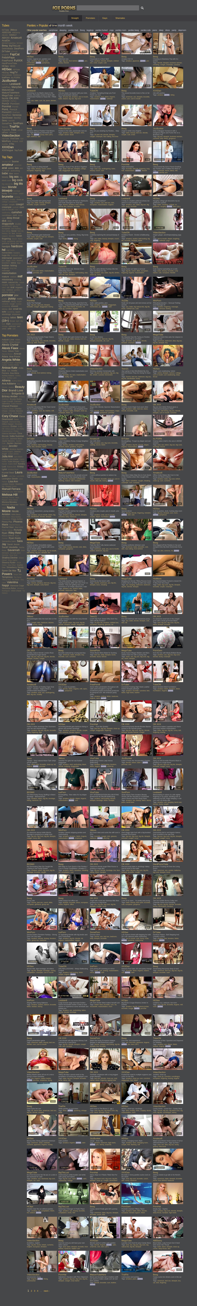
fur (72, 413)
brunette (7, 196)
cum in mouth (8, 210)
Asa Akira (14, 373)
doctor (66, 135)
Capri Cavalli (7, 401)
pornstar (7, 295)
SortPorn (18, 123)
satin (110, 307)
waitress (34, 136)
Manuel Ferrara (11, 488)
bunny (155, 906)
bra (49, 553)
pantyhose (53, 30)
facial (13, 231)
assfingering (106, 169)
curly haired (44, 585)
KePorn (5, 84)
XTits (11, 144)
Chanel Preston (10, 406)
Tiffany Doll (6, 580)
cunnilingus (7, 215)
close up (20, 199)
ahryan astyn (67, 622)
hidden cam (76, 1249)
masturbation (9, 273)
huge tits (6, 255)
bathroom (168, 341)
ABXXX (6, 37)
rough (12, 304)
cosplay (143, 1110)
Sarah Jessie (13, 544)
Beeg (5, 45)
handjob (6, 246)
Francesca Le (7, 431)
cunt (15, 215)
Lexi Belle (20, 476)
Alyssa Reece (7, 354)
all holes (129, 341)
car (158, 551)
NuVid (5, 98)
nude (18, 285)
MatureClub (8, 90)
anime (159, 373)
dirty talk (98, 481)
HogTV (14, 72)
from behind (73, 61)
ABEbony (16, 32)
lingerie (5, 268)
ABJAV (5, 35)
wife (9, 328)
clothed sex (130, 309)
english (29, 1247)
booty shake (13, 194)
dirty (161, 138)
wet (18, 326)
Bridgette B (18, 393)
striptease (16, 314)
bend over (178, 802)
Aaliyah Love (8, 339)
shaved (14, 306)
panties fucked (101, 30)
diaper (170, 239)
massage (6, 270)
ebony (15, 226)
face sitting (6, 231)
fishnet (104, 657)
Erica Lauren (10, 429)
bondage (16, 191)
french (14, 239)
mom (4, 282)
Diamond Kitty (14, 422)
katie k (139, 762)
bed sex (139, 133)
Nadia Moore (8, 509)
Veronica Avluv (9, 588)
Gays (104, 18)
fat (10, 233)
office (72, 904)
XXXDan (8, 147)
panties (17, 290)
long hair (13, 268)
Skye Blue (12, 565)
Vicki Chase (16, 591)
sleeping (62, 30)
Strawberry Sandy (15, 567)
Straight (75, 18)
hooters (16, 253)
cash (168, 972)
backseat (44, 1179)
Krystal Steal (8, 472)
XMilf (21, 141)
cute (4, 218)
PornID (15, 107)
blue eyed (139, 902)
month (61, 25)
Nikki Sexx (6, 517)
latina (13, 263)
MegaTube (7, 95)
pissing (12, 292)
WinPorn (6, 141)
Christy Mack (7, 413)
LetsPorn (6, 87)
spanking (10, 312)
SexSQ (17, 118)
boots (123, 309)
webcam (12, 326)
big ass (14, 176)
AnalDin (6, 40)
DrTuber (6, 51)
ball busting (142, 239)
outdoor (9, 290)
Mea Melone (18, 492)
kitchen (53, 100)
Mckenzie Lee (7, 492)
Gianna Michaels (9, 433)
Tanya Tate (17, 574)
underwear (31, 65)
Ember (14, 426)
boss (98, 585)
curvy (20, 215)
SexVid (11, 121)
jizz (3, 260)
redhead (6, 301)
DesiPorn (19, 48)
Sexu (4, 120)
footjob (60, 974)
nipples (12, 285)
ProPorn (16, 112)
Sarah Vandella (10, 547)
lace (73, 375)
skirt (129, 515)
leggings (90, 30)
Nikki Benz (16, 514)
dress (167, 30)
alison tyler (35, 764)
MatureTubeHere (10, 92)
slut (10, 309)
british (21, 194)
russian (18, 304)
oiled (4, 287)
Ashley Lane (12, 378)
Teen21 (5, 127)
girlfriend (5, 243)
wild (13, 329)
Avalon (11, 387)
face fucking (16, 229)
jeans (155, 30)
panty (174, 30)
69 (32, 1110)
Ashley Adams (8, 375)
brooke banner (133, 732)
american (18, 165)
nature (21, 282)
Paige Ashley (17, 519)
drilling (103, 696)
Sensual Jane (15, 553)
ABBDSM (6, 32)
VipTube (5, 138)
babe (5, 173)
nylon (85, 689)
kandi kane (130, 802)
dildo (9, 221)
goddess (73, 447)
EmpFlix (5, 55)
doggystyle (8, 223)
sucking (5, 317)
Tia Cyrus (17, 577)
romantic (5, 304)
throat (12, 321)
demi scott (35, 271)
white (4, 329)
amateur (7, 164)
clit (84, 307)
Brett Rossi (6, 394)
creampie (6, 207)
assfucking (15, 171)
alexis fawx (38, 1110)
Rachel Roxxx (14, 525)
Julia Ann (7, 456)
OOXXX (5, 101)
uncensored (16, 324)
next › (46, 1291)
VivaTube (14, 138)
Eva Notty (20, 429)
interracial (7, 258)
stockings (6, 314)
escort (98, 445)
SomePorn (7, 123)
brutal (29, 447)
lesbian (5, 265)
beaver (65, 99)
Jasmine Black (16, 439)
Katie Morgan (13, 461)
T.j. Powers (11, 572)
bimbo (117, 273)
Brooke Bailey (16, 399)
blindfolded (131, 379)
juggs (8, 260)
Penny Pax (7, 522)
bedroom (141, 377)
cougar (5, 204)
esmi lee (61, 274)
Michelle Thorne (8, 498)
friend (20, 239)
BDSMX (20, 43)
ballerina (177, 870)
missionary (7, 279)
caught (92, 136)
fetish (19, 236)
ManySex (17, 87)
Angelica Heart (7, 363)
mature (5, 276)
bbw (11, 173)
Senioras (17, 115)
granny (155, 1146)
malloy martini (46, 1078)
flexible (172, 273)
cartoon (172, 373)
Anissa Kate (9, 367)
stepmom (182, 30)
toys (8, 323)
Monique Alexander (10, 504)
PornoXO (6, 112)
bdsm (16, 173)
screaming (6, 306)
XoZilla (5, 144)
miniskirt (77, 481)
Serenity (5, 555)
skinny (4, 309)
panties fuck (73, 30)
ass (17, 168)
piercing (5, 292)
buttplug (67, 766)
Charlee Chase (8, 409)
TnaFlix (14, 126)
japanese (17, 258)
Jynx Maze (18, 457)
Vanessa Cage (17, 585)
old (8, 287)
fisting (29, 800)
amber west (98, 1005)
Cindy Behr (17, 413)
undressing (139, 940)
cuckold (15, 207)
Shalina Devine (9, 557)
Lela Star (11, 476)
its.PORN (15, 77)
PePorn (13, 101)
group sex (14, 243)
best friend (71, 307)
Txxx (13, 129)
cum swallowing (169, 375)
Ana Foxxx (14, 356)
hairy (22, 243)
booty (4, 193)
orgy (3, 290)
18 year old (6, 162)
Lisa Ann (13, 481)
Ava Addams (9, 383)
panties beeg (133, 30)
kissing (20, 260)
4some (65, 205)
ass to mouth (83, 97)
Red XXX (19, 527)
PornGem (15, 104)
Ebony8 (14, 51)
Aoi (8, 371)
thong (82, 30)
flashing (61, 481)
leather (47, 411)
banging (132, 585)
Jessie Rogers (7, 452)
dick (4, 220)
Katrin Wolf (12, 464)
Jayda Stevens (8, 441)
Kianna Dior (11, 467)
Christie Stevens (16, 411)
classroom (69, 590)
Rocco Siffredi (8, 535)
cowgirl (20, 204)
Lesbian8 (15, 83)
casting (17, 197)
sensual (162, 309)
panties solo (146, 30)
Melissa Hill (9, 494)
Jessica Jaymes (16, 449)
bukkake (47, 1143)
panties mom (120, 30)
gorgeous (172, 138)
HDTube (16, 69)
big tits (18, 183)
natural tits (13, 282)
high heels (10, 250)
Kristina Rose (13, 469)
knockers (6, 263)
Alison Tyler (13, 351)
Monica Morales (9, 502)
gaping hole (112, 1080)
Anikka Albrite (13, 365)
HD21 (12, 66)
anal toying (35, 341)
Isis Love (5, 439)
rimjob (19, 301)
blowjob (7, 190)
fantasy (5, 233)
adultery (65, 588)
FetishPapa (8, 57)
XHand (15, 141)
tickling (168, 309)
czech (49, 169)
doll (179, 730)
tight (17, 321)
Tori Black (15, 580)
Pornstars (90, 18)
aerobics (66, 730)
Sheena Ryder (9, 562)
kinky (14, 260)
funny (4, 241)
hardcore (17, 246)
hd (3, 249)
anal (4, 167)
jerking (105, 970)
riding (13, 301)
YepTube (18, 150)
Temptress (7, 577)
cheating (5, 199)
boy (166, 343)
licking (13, 265)
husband (14, 255)
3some (15, 161)
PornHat (6, 106)
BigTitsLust (14, 45)
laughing (176, 239)
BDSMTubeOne (9, 43)
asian (11, 168)
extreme (167, 551)
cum (22, 207)
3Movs (13, 29)
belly (102, 655)
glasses (114, 836)
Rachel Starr (8, 527)
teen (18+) (49, 135)
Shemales (120, 18)
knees (60, 904)
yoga (111, 30)
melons (13, 277)
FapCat (14, 54)
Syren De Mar (9, 570)
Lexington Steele (10, 478)
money (50, 1144)
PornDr (5, 103)
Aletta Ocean (14, 342)
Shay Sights (12, 560)
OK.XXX (14, 98)
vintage (5, 326)
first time (115, 136)
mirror (92, 972)
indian (21, 255)
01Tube (5, 30)
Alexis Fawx (10, 348)
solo (4, 311)
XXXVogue (7, 150)
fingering (6, 238)
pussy (12, 298)
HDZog (5, 72)
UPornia (12, 132)
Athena (6, 380)
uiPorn (5, 132)
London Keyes (8, 484)
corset (155, 1249)
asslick (135, 239)
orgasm (19, 287)
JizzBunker (9, 80)
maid (28, 102)
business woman (176, 63)
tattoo (13, 317)
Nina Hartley (16, 517)
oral (12, 287)
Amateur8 (16, 37)
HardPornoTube (9, 63)
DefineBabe (7, 48)
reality (19, 299)
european (6, 228)
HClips (5, 66)
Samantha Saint (9, 541)
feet (13, 233)
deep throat (13, 217)
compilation (13, 202)
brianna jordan (143, 1006)
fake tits (20, 231)
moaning (17, 280)
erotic (133, 135)
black (4, 187)
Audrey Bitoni (17, 381)
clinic (82, 133)
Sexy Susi (13, 555)
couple (12, 204)
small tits (17, 309)
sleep (161, 30)
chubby (12, 199)
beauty (5, 177)
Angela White (11, 359)
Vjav (22, 139)
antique (103, 1044)
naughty (5, 285)
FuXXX (18, 60)
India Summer (17, 436)
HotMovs (17, 75)
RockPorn (6, 115)
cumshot (17, 212)
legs (18, 263)
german (19, 241)
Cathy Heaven (16, 404)
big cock (17, 180)
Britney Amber (10, 396)
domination (162, 906)
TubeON (6, 130)
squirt (17, 312)
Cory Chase (10, 416)
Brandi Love (16, 390)
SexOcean (7, 117)
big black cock (109, 1110)
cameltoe (34, 411)
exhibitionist (80, 479)
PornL (5, 109)
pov (16, 295)
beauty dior (62, 206)
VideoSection (11, 135)
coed (95, 63)
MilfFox (17, 95)
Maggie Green (11, 486)
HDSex (7, 69)
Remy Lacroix (7, 530)
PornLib (13, 109)
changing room (142, 1143)
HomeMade (7, 75)
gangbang (11, 241)
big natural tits (7, 184)
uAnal (19, 130)
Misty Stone (13, 500)
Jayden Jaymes (14, 443)
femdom (12, 236)
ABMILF (13, 35)
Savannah (14, 550)
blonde (12, 187)
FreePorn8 (7, 60)
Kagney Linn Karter (10, 459)
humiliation (105, 517)
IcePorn (6, 77)
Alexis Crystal (10, 344)
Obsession (6, 519)
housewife (93, 1006)
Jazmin (4, 446)
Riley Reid (14, 532)
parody (161, 172)
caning (53, 970)
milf (20, 276)
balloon (46, 1005)
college (4, 202)
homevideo (7, 253)
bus (69, 1179)
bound (162, 447)
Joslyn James (13, 454)
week (69, 25)
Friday (16, 431)
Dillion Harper (8, 424)
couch (123, 99)
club (86, 273)
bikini (128, 481)
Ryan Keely (15, 538)
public (4, 299)
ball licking (164, 411)
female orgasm (74, 732)
